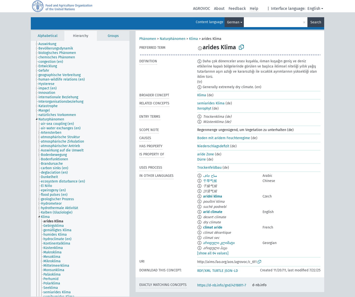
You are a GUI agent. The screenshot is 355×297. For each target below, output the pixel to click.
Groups (113, 36)
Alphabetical (47, 36)
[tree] (80, 169)
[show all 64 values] (213, 253)
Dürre (201, 159)
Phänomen (147, 39)
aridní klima (212, 196)
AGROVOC (201, 8)
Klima (193, 39)
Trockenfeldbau (209, 167)
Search (315, 22)
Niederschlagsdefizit (213, 146)
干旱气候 (210, 181)
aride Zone (205, 154)
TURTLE (217, 271)
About (219, 8)
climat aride (212, 227)
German (233, 22)
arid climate (212, 212)
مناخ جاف (210, 176)
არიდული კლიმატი (219, 243)
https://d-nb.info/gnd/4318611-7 (221, 285)
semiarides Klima (211, 103)
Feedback (237, 8)
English (313, 8)
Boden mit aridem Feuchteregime (223, 138)
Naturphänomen (172, 39)
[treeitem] (49, 44)
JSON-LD (231, 271)
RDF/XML (204, 271)
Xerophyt (204, 108)
